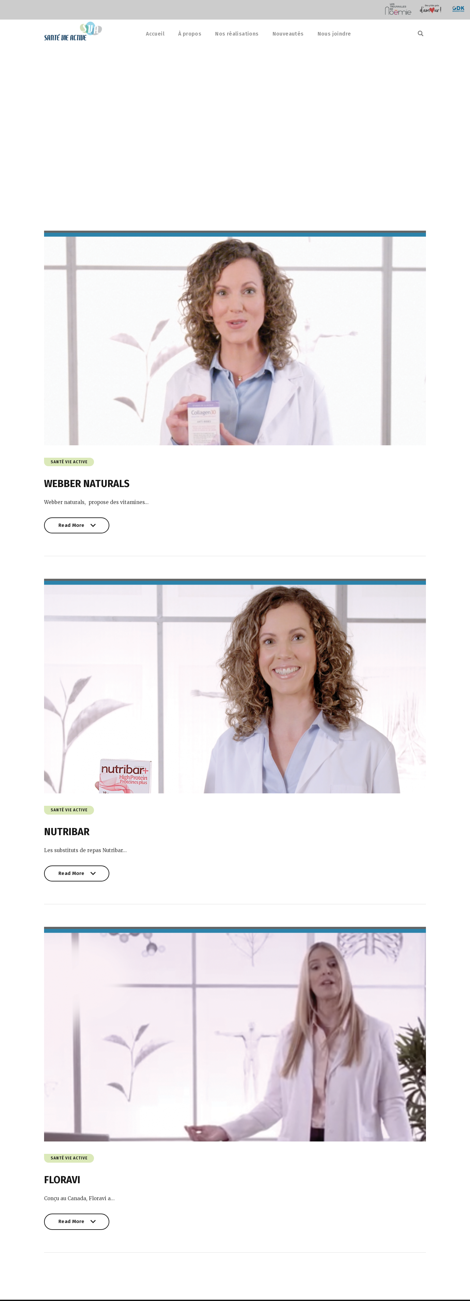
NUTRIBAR (66, 833)
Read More (77, 528)
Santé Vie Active (69, 462)
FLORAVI (62, 1181)
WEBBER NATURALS (87, 484)
